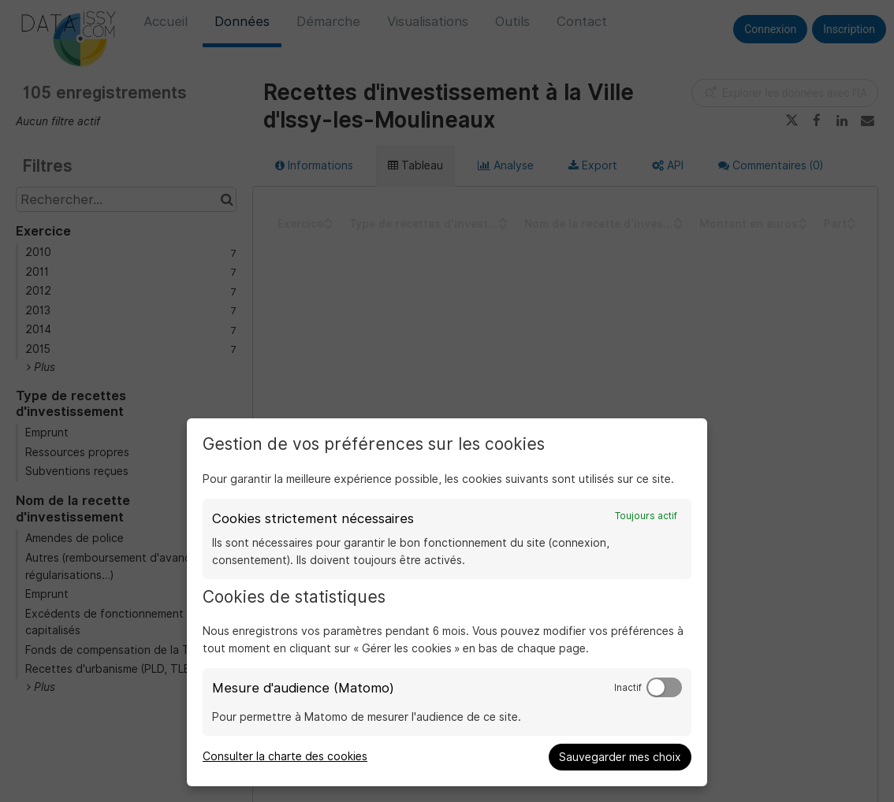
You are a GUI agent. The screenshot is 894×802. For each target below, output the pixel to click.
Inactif (628, 687)
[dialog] (447, 602)
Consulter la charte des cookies (285, 756)
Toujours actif (646, 516)
